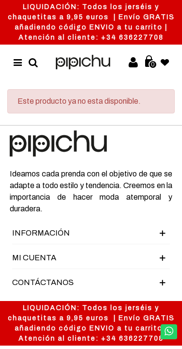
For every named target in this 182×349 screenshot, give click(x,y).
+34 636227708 (132, 37)
